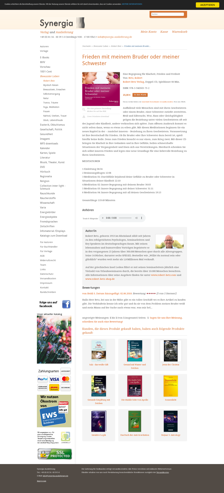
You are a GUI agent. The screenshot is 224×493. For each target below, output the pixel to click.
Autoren (44, 46)
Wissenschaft (47, 202)
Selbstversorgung (51, 94)
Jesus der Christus (170, 364)
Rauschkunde (47, 193)
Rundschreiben (48, 292)
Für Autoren (46, 242)
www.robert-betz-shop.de (100, 279)
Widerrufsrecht (48, 260)
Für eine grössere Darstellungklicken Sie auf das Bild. (99, 109)
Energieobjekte (48, 216)
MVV (42, 62)
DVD (42, 167)
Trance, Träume (50, 102)
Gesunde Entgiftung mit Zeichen (99, 401)
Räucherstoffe (48, 198)
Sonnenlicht (170, 400)
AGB (42, 255)
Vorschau (45, 66)
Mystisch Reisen (50, 85)
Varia (43, 207)
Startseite (86, 46)
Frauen (46, 111)
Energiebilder (48, 212)
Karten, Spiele (48, 152)
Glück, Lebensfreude (53, 120)
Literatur (45, 157)
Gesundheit (46, 134)
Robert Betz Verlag (133, 81)
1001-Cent (46, 71)
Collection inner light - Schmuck (53, 187)
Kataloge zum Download (53, 235)
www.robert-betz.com (163, 275)
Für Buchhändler (49, 246)
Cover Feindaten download (98, 116)
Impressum (46, 283)
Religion (44, 181)
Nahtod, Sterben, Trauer (55, 116)
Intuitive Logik (99, 435)
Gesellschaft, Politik (51, 129)
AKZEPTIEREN (207, 5)
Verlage (44, 51)
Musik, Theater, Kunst (52, 162)
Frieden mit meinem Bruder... (137, 46)
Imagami (45, 138)
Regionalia (46, 176)
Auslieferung (64, 32)
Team (43, 264)
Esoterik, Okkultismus (52, 124)
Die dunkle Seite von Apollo (134, 400)
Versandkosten (48, 278)
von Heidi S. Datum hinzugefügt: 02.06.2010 (107, 293)
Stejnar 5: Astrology (170, 435)
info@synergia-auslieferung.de (115, 37)
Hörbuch (45, 171)
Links (43, 269)
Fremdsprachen (49, 221)
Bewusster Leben (49, 76)
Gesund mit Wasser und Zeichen (135, 366)
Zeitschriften (47, 226)
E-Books (44, 57)
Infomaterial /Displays (52, 231)
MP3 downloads (49, 143)
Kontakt (44, 287)
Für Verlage (46, 251)
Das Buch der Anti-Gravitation (134, 435)
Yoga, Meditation (51, 107)
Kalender (45, 148)
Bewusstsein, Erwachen (54, 89)
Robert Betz (49, 80)
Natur (46, 98)
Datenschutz (46, 274)
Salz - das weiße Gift (98, 364)
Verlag (44, 32)
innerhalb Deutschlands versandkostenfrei (157, 102)
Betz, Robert (135, 78)
